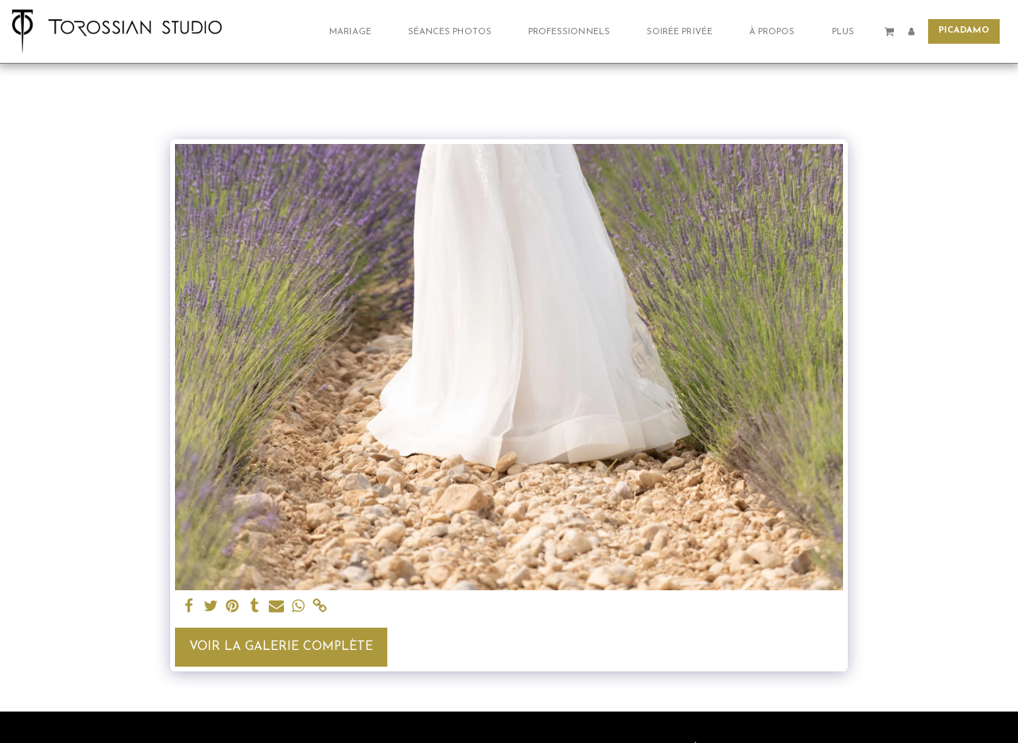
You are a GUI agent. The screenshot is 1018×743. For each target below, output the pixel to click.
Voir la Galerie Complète (281, 646)
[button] (355, 31)
